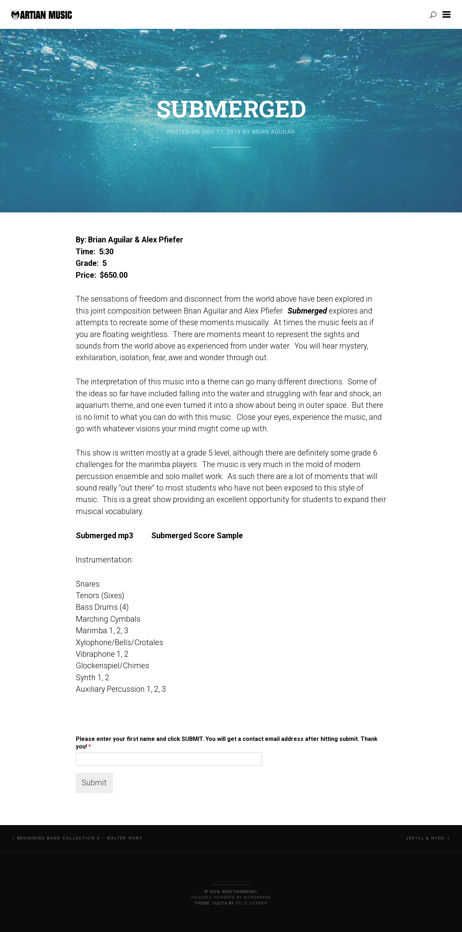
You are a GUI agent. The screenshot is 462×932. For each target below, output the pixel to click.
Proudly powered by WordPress (230, 897)
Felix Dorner (251, 903)
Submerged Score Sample (197, 535)
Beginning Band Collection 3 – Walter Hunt (80, 838)
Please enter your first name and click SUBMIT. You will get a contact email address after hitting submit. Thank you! (227, 742)
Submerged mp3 (104, 535)
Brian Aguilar (273, 132)
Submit (94, 782)
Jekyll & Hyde (425, 838)
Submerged (231, 108)
